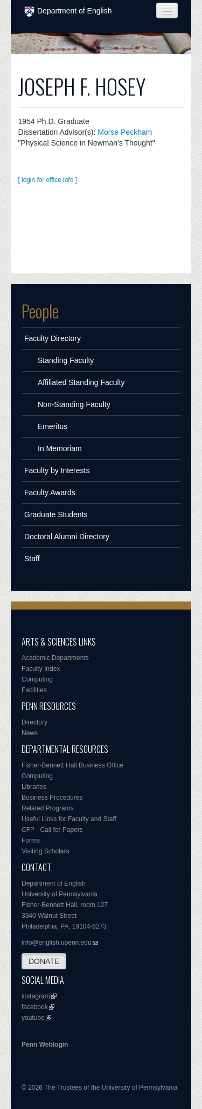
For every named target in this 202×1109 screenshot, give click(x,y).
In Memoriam (60, 448)
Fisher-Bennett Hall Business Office (72, 765)
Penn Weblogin (45, 1044)
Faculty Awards (49, 492)
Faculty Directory (52, 338)
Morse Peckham (124, 132)
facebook (35, 1007)
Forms (31, 840)
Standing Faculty (66, 360)
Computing (37, 679)
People (40, 311)
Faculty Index (41, 668)
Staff (32, 558)
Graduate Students (56, 514)
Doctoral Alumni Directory (66, 536)
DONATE (44, 961)
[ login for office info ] (47, 180)
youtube (33, 1017)
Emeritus (52, 426)
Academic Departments (55, 658)
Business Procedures (52, 797)
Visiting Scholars (45, 851)
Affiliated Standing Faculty (81, 382)
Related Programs (48, 808)
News (30, 733)
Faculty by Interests (56, 470)
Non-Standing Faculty (74, 404)
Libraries (34, 787)
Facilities (34, 690)
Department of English (68, 11)
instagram (36, 996)
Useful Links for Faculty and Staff (69, 819)
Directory (34, 722)
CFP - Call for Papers (52, 829)
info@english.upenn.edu (57, 942)
